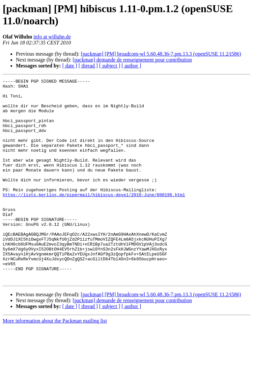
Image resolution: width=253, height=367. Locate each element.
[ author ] (131, 65)
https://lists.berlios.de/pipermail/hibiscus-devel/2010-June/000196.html (94, 218)
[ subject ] (109, 65)
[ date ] (69, 65)
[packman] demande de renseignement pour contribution (132, 60)
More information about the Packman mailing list (55, 361)
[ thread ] (88, 65)
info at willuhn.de (52, 36)
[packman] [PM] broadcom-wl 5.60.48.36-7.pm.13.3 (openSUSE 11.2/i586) (161, 54)
